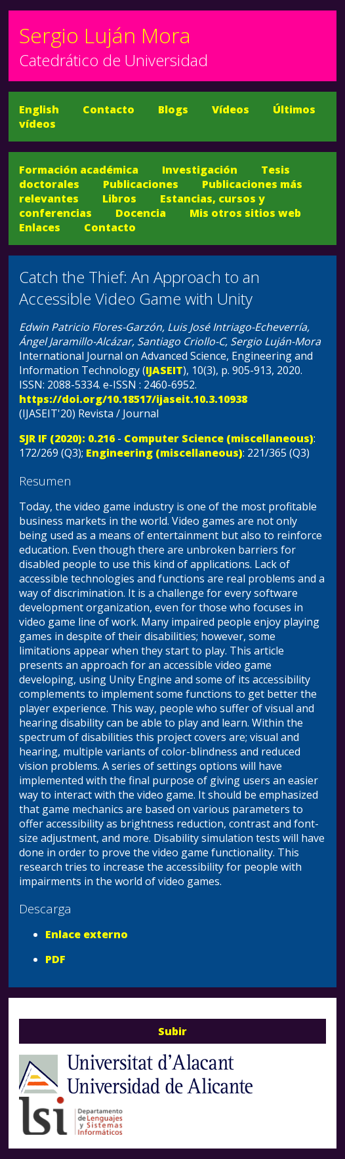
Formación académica (78, 169)
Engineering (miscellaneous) (164, 453)
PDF (55, 959)
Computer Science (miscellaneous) (219, 438)
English (39, 109)
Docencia (140, 213)
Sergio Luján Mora (105, 35)
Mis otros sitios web (245, 213)
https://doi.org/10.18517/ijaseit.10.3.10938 (133, 399)
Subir (172, 1031)
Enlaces (39, 227)
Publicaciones (140, 184)
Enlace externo (86, 934)
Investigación (199, 169)
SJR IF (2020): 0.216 (67, 438)
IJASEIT (164, 370)
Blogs (173, 109)
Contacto (108, 109)
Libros (119, 198)
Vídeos (230, 109)
